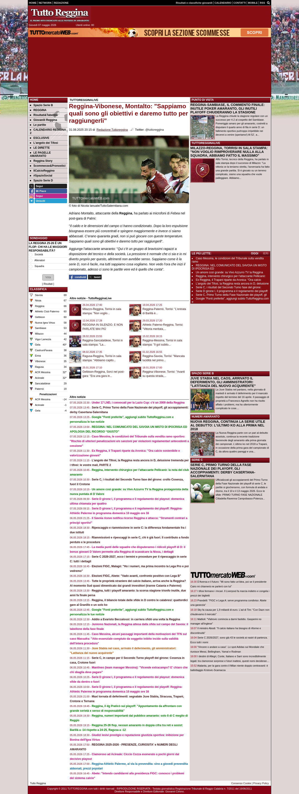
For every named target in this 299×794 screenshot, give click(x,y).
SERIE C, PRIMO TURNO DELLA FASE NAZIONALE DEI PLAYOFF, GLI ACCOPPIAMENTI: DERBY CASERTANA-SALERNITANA (222, 470)
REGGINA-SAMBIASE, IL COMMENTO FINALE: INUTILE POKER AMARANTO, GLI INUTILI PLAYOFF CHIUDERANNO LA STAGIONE (227, 108)
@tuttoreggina (154, 129)
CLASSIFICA (38, 289)
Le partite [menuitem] (38, 124)
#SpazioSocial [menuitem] (41, 175)
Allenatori (39, 260)
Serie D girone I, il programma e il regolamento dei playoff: (232, 291)
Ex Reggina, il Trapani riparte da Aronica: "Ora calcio (228, 280)
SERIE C (197, 460)
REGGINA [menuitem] (38, 110)
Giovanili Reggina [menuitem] (43, 120)
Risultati (48, 283)
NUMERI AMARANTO (206, 416)
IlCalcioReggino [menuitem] (42, 170)
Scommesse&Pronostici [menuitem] (47, 165)
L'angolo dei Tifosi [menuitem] (44, 142)
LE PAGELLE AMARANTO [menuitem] (40, 154)
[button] (48, 277)
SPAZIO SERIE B (203, 373)
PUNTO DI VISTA (203, 99)
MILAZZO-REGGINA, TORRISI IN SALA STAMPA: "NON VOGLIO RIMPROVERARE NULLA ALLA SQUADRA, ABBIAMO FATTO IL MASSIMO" (228, 151)
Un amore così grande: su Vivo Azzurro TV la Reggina (229, 272)
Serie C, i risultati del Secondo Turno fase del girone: (228, 287)
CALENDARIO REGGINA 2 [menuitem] (48, 131)
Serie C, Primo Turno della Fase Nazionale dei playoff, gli (231, 294)
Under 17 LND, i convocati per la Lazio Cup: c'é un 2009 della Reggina (138, 402)
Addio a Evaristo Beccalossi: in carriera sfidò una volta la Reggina (136, 619)
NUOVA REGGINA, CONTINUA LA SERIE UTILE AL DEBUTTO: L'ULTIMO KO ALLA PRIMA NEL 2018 (227, 425)
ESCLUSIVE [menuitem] (39, 138)
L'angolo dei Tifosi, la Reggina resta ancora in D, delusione (232, 283)
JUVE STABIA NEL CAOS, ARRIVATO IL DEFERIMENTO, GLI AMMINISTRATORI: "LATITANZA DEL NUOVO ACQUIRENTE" (223, 382)
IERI (265, 253)
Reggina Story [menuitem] (41, 160)
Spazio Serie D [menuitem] (41, 180)
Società (39, 254)
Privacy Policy (261, 783)
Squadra (39, 266)
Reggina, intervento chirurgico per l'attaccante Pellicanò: (231, 276)
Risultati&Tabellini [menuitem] (44, 115)
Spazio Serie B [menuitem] (41, 105)
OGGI (254, 253)
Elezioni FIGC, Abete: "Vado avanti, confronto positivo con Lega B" (136, 575)
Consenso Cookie (241, 783)
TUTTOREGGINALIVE (206, 143)
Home (34, 99)
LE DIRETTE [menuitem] (40, 147)
